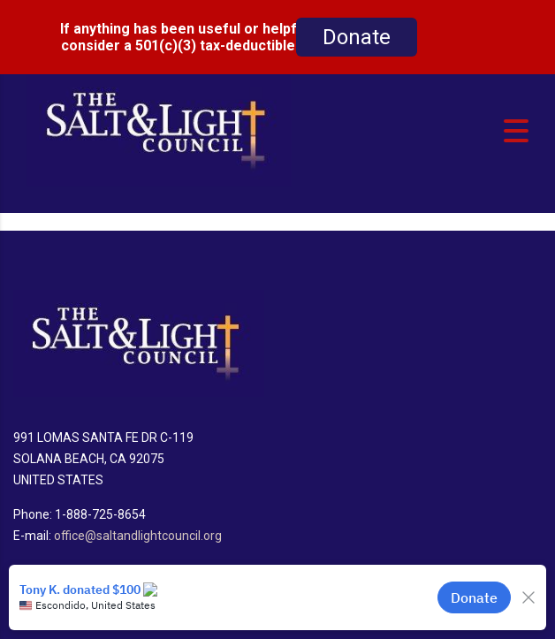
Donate (357, 37)
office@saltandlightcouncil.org (138, 522)
